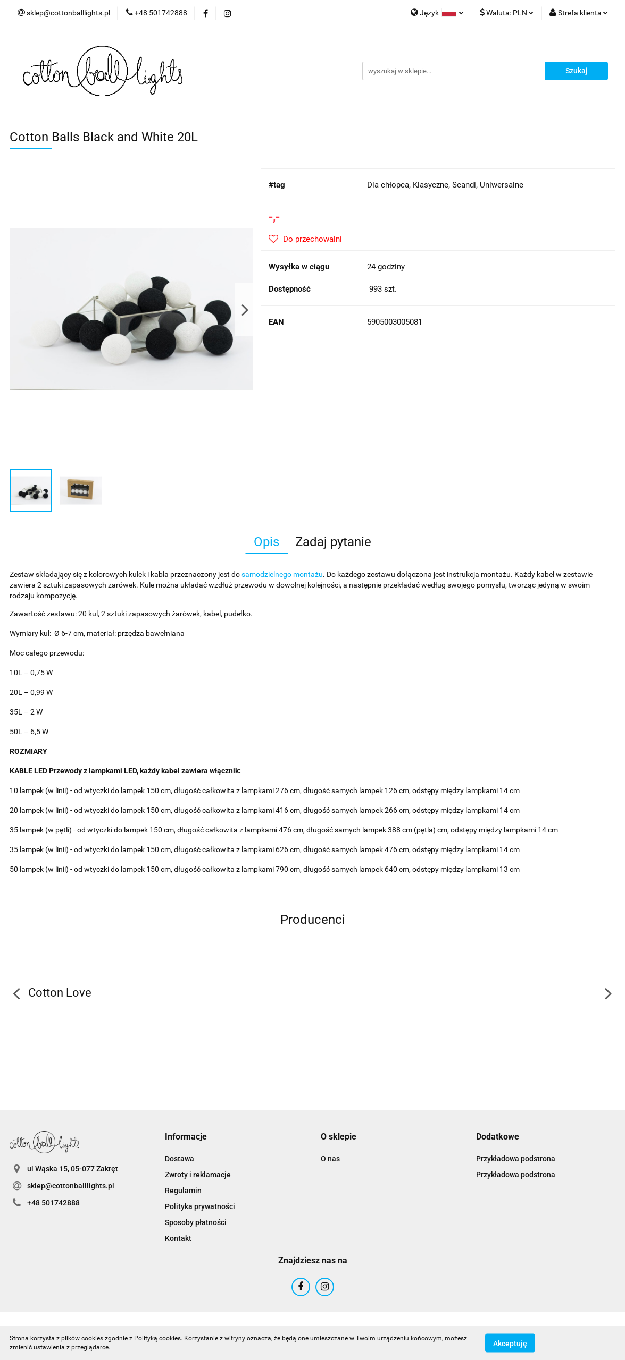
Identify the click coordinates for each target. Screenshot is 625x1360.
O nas (330, 1158)
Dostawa (179, 1158)
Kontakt (178, 1238)
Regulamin (183, 1190)
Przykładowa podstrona (515, 1158)
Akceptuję (510, 1343)
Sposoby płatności (196, 1222)
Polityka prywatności (200, 1206)
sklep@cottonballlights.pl (70, 1186)
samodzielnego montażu (282, 574)
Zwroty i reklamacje (198, 1174)
